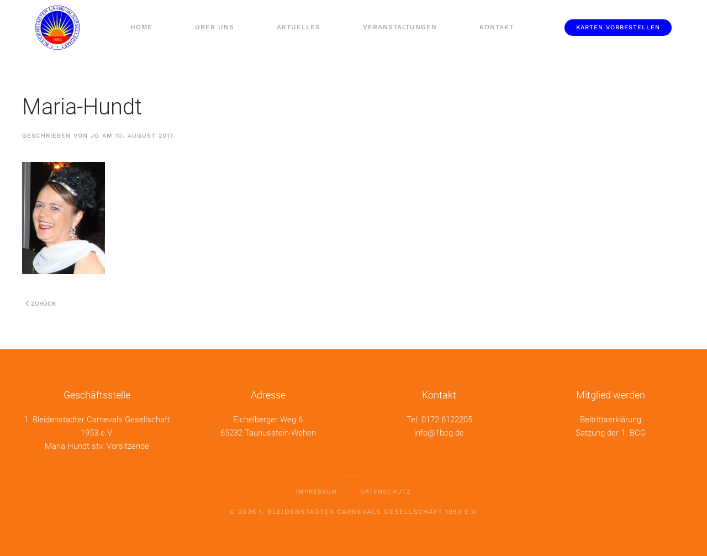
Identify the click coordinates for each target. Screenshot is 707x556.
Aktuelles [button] (298, 27)
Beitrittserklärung (610, 419)
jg (95, 135)
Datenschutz (385, 491)
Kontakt (496, 27)
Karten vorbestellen (618, 27)
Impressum (316, 491)
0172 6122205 (446, 419)
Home (141, 27)
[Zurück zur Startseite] (57, 27)
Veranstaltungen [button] (400, 27)
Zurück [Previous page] (40, 303)
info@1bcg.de (439, 432)
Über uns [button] (214, 27)
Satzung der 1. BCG (611, 432)
